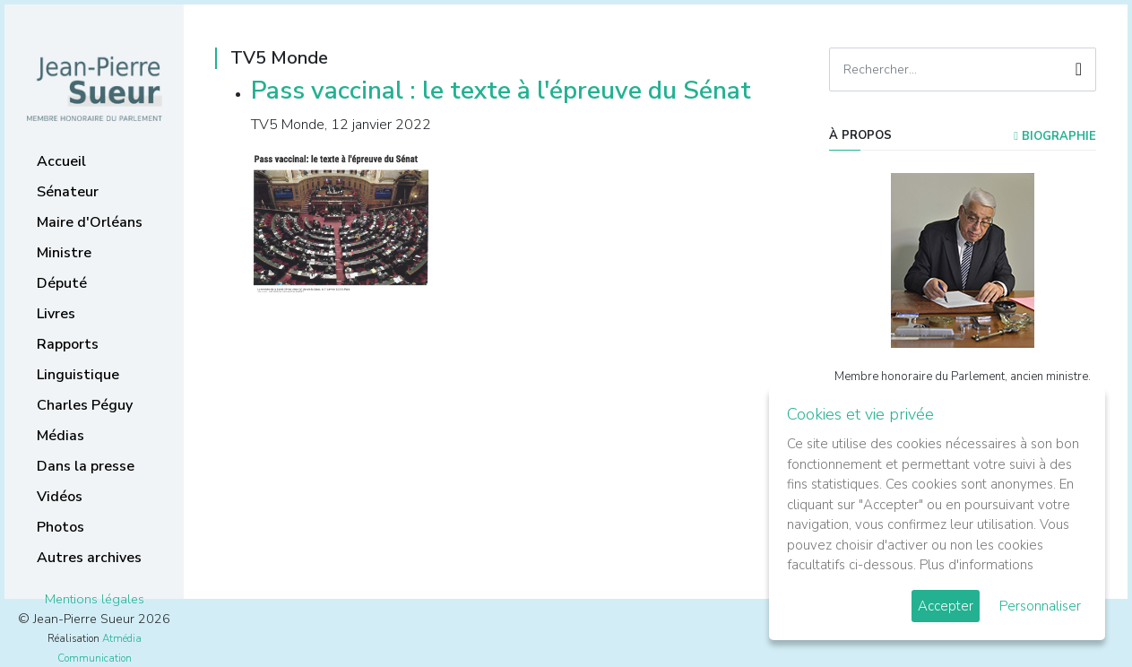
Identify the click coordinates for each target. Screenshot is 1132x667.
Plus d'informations (976, 565)
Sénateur (68, 192)
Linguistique (78, 375)
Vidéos (59, 497)
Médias (60, 436)
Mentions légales (94, 599)
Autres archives (89, 557)
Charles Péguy (85, 405)
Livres (56, 314)
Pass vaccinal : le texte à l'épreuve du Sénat (501, 91)
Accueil (61, 161)
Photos (60, 527)
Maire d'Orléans (90, 222)
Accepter (945, 606)
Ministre (64, 253)
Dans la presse (85, 466)
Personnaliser (1040, 606)
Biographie (1055, 136)
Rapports (68, 344)
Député (62, 283)
